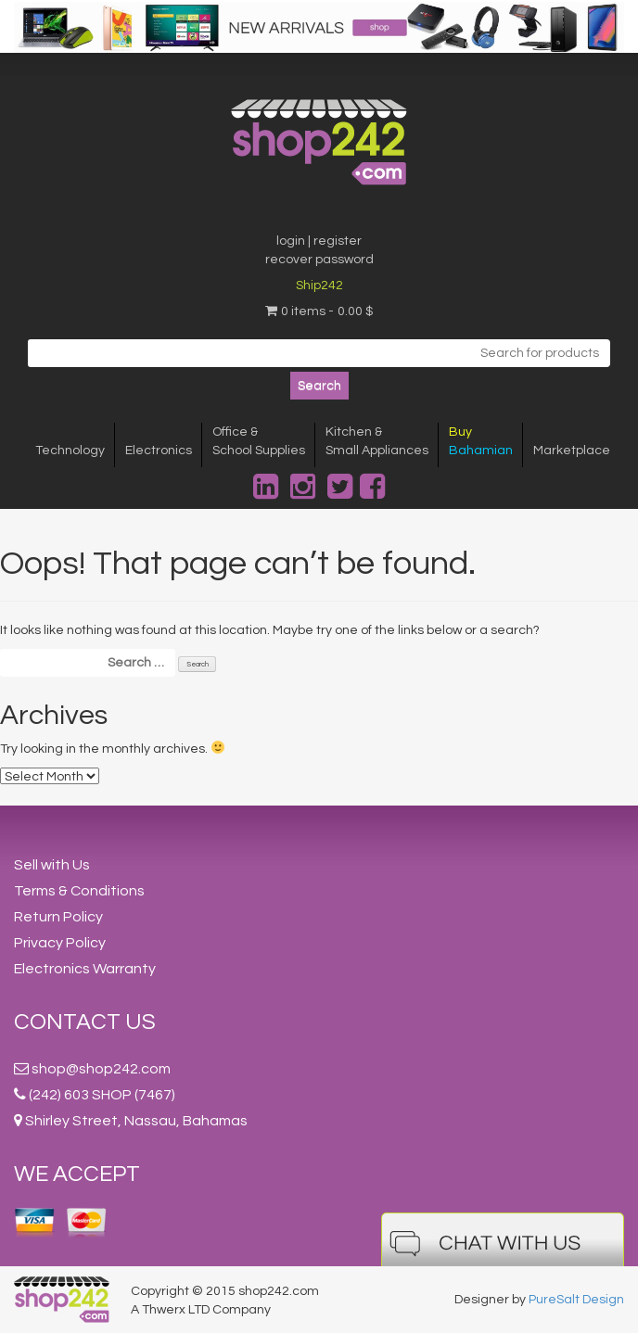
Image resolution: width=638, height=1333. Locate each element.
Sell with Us (52, 864)
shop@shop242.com (101, 1068)
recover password (319, 259)
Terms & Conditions (79, 890)
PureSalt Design (576, 1299)
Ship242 (319, 285)
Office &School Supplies (258, 441)
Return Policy (58, 916)
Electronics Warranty (85, 968)
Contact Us (85, 1022)
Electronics (158, 450)
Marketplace (571, 450)
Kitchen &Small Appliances (376, 441)
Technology (70, 450)
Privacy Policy (60, 942)
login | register (319, 241)
